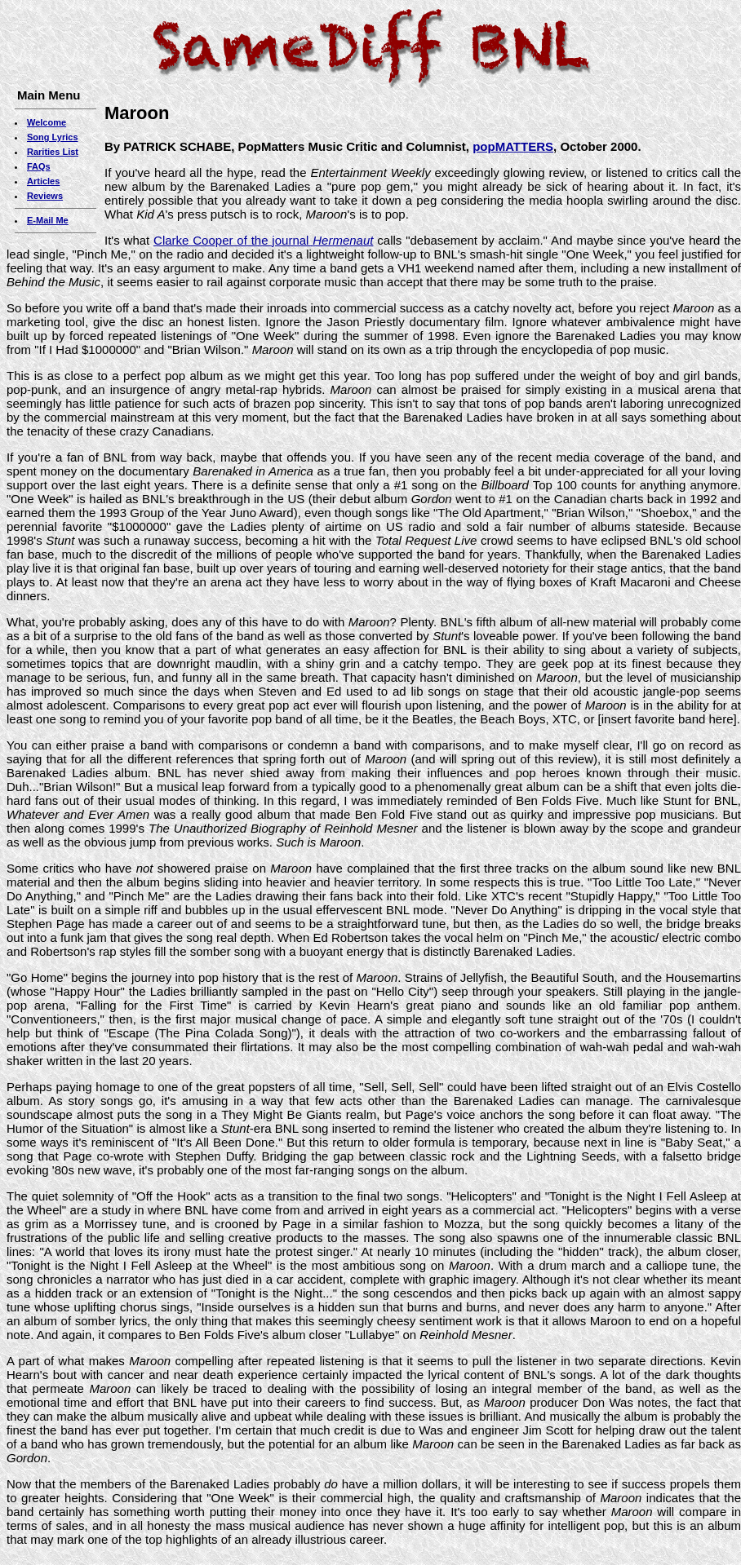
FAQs (39, 166)
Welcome (46, 122)
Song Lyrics (52, 137)
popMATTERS (513, 146)
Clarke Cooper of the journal (263, 240)
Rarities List (52, 152)
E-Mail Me (48, 220)
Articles (43, 181)
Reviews (45, 196)
